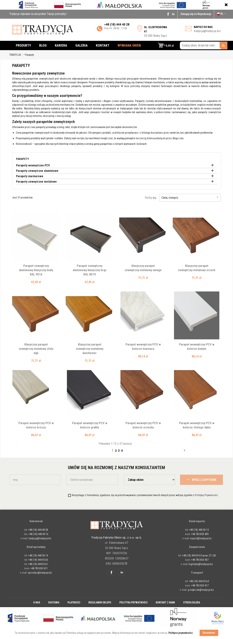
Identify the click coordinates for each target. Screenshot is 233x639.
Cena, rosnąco (190, 197)
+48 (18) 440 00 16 (38, 534)
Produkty (23, 45)
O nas (36, 602)
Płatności (74, 602)
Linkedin (173, 14)
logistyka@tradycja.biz (201, 564)
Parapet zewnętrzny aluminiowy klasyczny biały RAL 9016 (36, 270)
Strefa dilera (191, 602)
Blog (43, 45)
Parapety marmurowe (29, 176)
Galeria (81, 45)
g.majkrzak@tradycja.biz (201, 589)
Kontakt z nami (165, 602)
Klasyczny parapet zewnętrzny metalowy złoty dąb (36, 349)
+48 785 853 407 (200, 559)
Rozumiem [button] (209, 632)
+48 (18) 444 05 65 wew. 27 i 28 (199, 555)
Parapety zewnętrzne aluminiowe (37, 171)
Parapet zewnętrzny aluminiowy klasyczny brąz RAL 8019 (90, 270)
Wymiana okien (129, 45)
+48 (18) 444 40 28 (38, 529)
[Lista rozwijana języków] (221, 14)
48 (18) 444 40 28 (117, 24)
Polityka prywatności (133, 602)
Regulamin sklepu (99, 602)
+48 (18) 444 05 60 (38, 559)
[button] (166, 45)
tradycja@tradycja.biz (207, 31)
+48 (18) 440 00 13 (199, 529)
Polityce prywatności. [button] (180, 633)
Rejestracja (204, 14)
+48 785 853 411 (39, 568)
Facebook (168, 14)
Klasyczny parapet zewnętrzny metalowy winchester (89, 349)
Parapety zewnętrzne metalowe (36, 181)
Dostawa (53, 602)
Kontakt (102, 45)
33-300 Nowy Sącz (155, 31)
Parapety (22, 159)
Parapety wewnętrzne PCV (33, 165)
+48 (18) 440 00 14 (38, 555)
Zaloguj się (187, 14)
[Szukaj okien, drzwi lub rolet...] (203, 45)
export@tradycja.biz (201, 538)
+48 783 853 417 (200, 585)
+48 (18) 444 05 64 (199, 581)
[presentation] (40, 495)
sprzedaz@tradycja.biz (40, 572)
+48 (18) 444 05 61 (38, 564)
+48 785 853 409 (200, 534)
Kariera (61, 45)
